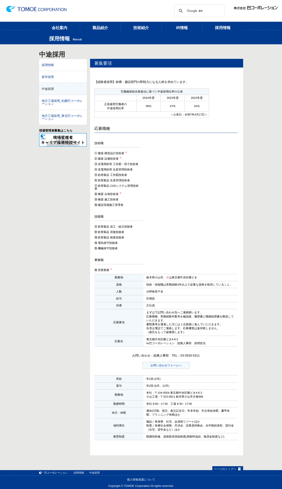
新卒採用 (48, 77)
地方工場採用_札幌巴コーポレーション (62, 102)
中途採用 (48, 89)
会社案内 (59, 28)
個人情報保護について (141, 479)
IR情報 (182, 28)
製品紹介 (100, 28)
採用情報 (223, 28)
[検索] (199, 10)
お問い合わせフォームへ (165, 365)
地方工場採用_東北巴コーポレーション (62, 117)
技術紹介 (141, 28)
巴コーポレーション (53, 472)
